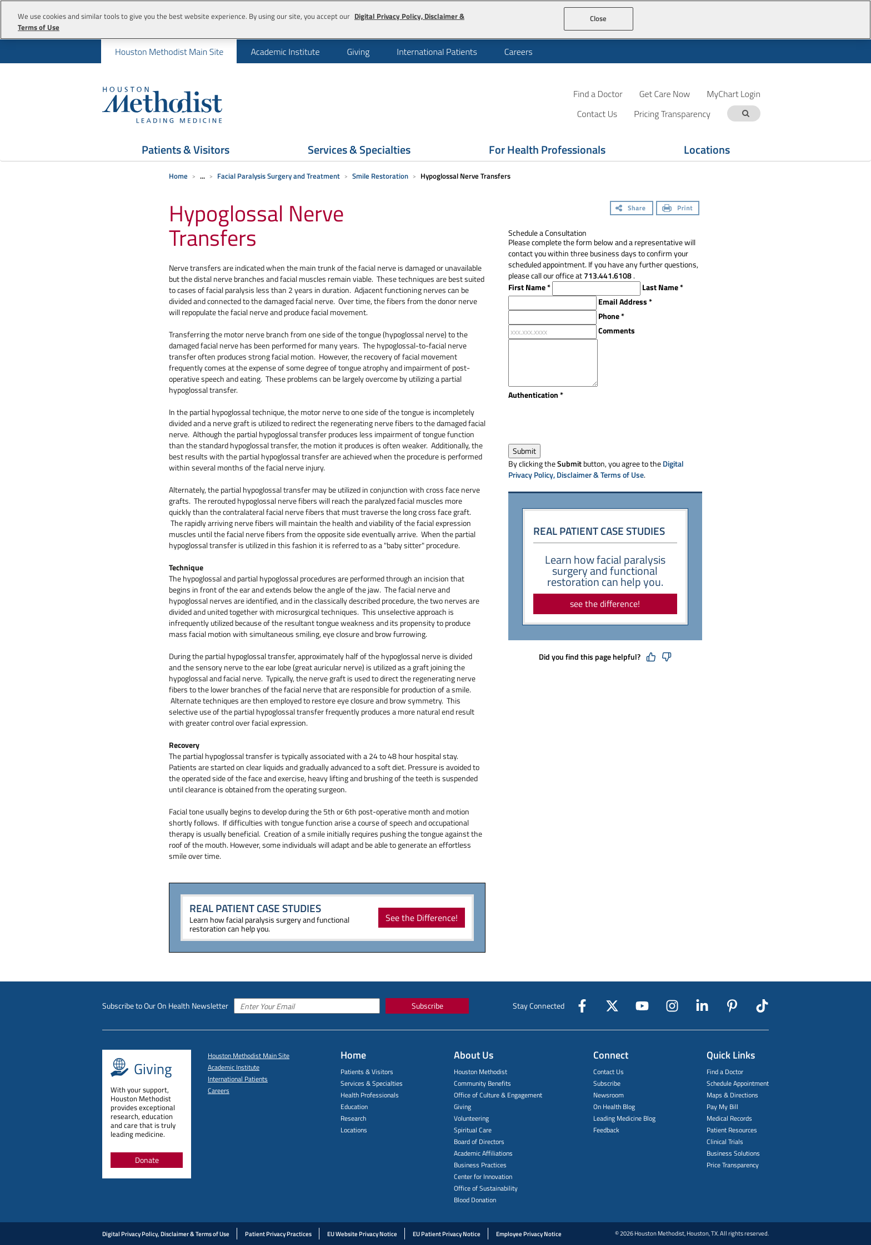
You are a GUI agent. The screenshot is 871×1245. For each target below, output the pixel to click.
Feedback (606, 1130)
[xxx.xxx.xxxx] (552, 332)
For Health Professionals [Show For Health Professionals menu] (547, 149)
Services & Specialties (372, 1083)
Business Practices (480, 1165)
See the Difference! (422, 917)
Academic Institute (285, 51)
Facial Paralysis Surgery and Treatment (278, 175)
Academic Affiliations (483, 1153)
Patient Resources (732, 1130)
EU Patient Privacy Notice (446, 1233)
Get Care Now (664, 93)
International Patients (437, 51)
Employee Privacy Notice (529, 1233)
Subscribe (427, 1005)
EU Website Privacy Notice (362, 1233)
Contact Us (608, 1071)
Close (598, 18)
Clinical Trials (725, 1141)
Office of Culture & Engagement (498, 1095)
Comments (616, 330)
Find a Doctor (598, 93)
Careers (518, 51)
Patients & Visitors (367, 1071)
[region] (435, 19)
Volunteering (471, 1118)
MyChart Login (733, 93)
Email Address (625, 301)
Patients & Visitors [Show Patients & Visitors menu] (185, 149)
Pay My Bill (722, 1106)
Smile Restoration (380, 175)
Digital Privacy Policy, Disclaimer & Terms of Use (596, 469)
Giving (358, 51)
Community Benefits (482, 1083)
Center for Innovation (483, 1176)
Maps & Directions (732, 1095)
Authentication (535, 395)
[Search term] (745, 113)
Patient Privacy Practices (278, 1233)
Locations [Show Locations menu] (707, 149)
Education (354, 1106)
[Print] (677, 209)
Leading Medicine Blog (624, 1118)
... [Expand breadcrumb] (202, 175)
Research (353, 1118)
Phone (611, 316)
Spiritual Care (473, 1130)
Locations (354, 1130)
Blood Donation (475, 1200)
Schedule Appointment (738, 1083)
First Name (529, 287)
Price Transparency (733, 1165)
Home (178, 175)
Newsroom (608, 1095)
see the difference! (605, 603)
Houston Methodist (480, 1071)
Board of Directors (479, 1141)
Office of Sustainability (486, 1188)
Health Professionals (370, 1095)
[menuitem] (169, 51)
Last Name (662, 287)
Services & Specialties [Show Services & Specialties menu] (359, 149)
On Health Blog (614, 1106)
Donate (147, 1160)
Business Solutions (733, 1153)
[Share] (631, 209)
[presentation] (592, 422)
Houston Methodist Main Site (169, 51)
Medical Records (729, 1118)
